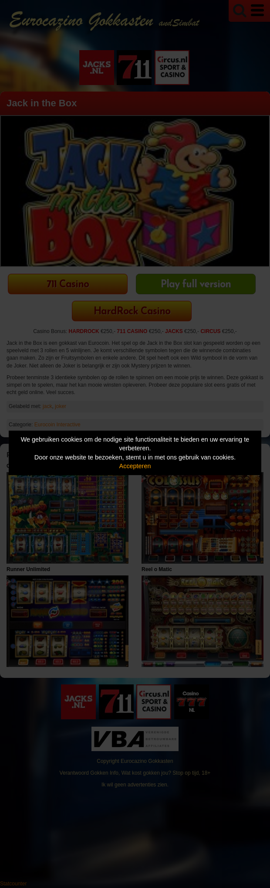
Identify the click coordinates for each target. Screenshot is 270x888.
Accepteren (135, 466)
